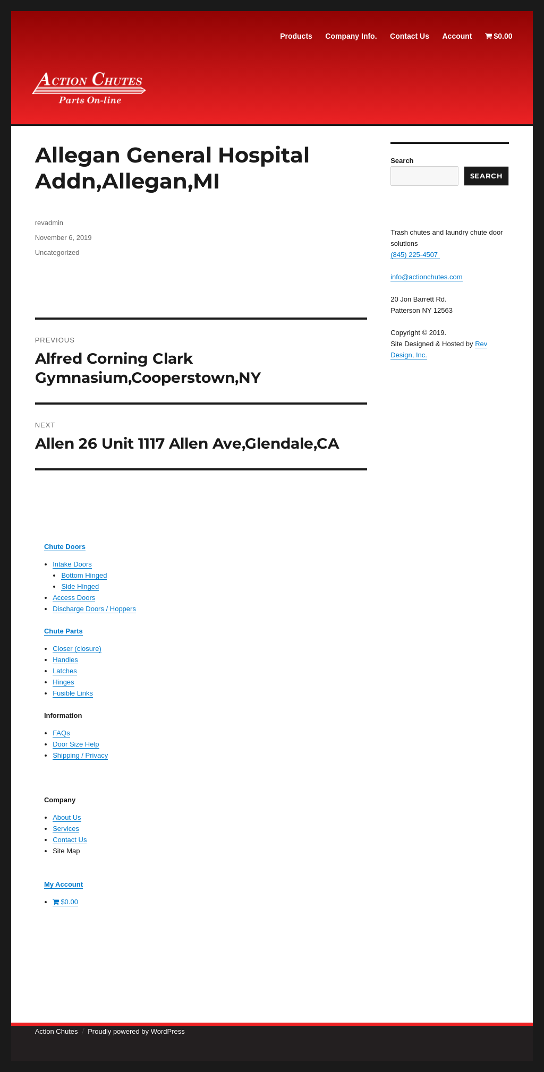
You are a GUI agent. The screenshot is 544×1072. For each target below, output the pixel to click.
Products (296, 36)
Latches (65, 671)
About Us (67, 817)
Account (457, 36)
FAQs (61, 733)
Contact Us (409, 36)
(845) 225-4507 (415, 255)
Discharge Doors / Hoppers (94, 609)
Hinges (63, 682)
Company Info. (351, 36)
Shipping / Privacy (80, 755)
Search (401, 161)
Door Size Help (76, 744)
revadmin (49, 223)
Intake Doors (72, 564)
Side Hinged (80, 586)
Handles (65, 660)
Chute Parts (63, 631)
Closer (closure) (77, 649)
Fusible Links (73, 693)
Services (66, 829)
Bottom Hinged (84, 575)
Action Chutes (56, 1031)
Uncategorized (57, 252)
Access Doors (74, 598)
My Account (63, 884)
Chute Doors (65, 547)
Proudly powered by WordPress (136, 1031)
